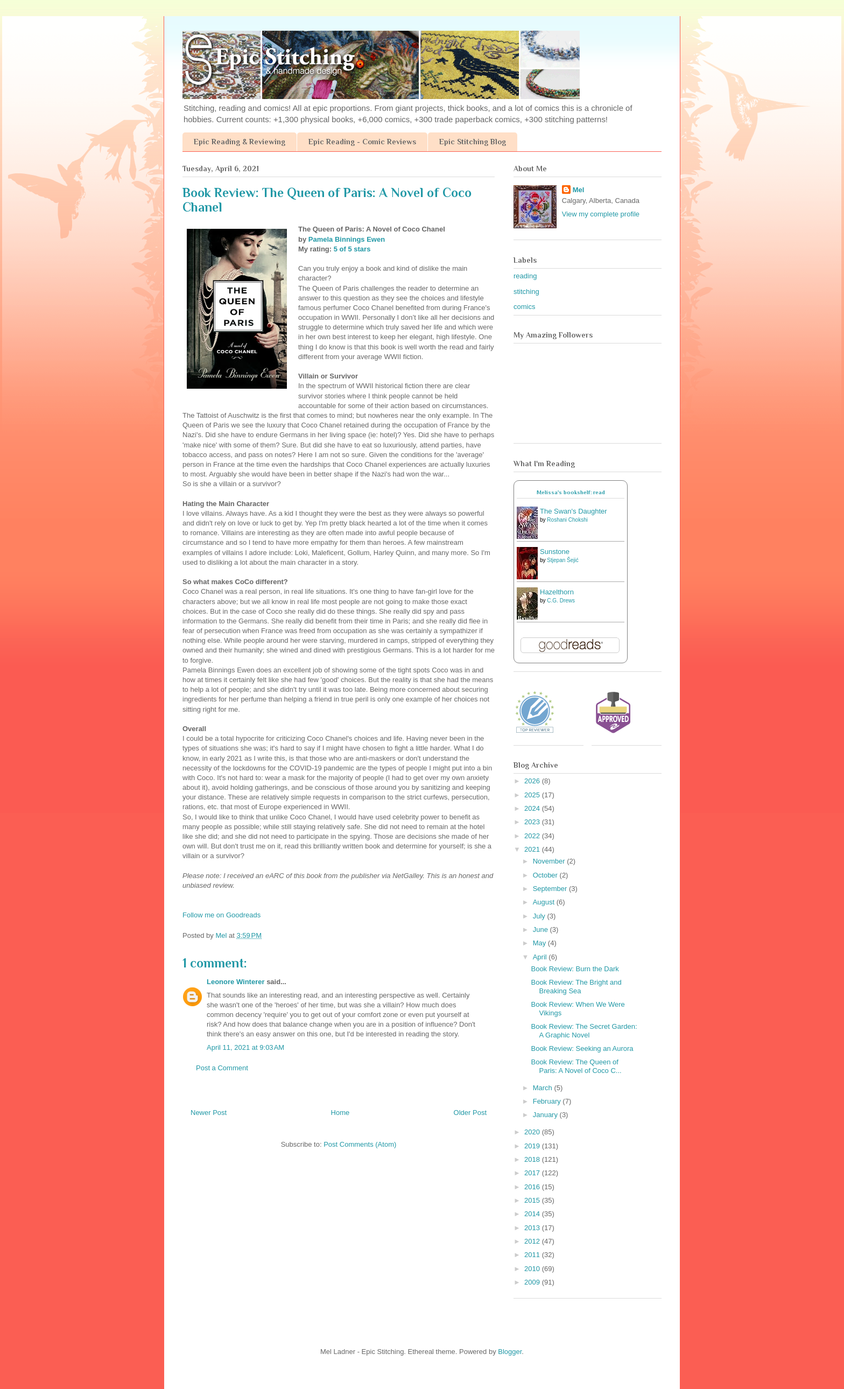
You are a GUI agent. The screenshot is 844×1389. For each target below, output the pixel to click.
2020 (533, 1132)
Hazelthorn (557, 592)
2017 (533, 1173)
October (546, 875)
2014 (533, 1214)
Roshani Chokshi (567, 520)
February (548, 1101)
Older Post (470, 1113)
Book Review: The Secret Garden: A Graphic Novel (584, 1030)
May (540, 943)
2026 (533, 781)
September (551, 889)
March (543, 1088)
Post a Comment (222, 1068)
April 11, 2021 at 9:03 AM (245, 1047)
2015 (533, 1200)
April (541, 957)
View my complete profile (600, 214)
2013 (533, 1228)
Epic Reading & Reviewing (239, 141)
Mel (579, 190)
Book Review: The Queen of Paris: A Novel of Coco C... (576, 1066)
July (540, 916)
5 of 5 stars (352, 249)
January (546, 1115)
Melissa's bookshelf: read (571, 492)
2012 (533, 1241)
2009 (533, 1282)
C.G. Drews (561, 601)
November (550, 861)
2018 (533, 1159)
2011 (533, 1255)
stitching (526, 291)
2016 (533, 1187)
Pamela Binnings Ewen (346, 239)
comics (524, 307)
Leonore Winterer (236, 982)
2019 (533, 1146)
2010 (533, 1269)
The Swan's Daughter (573, 511)
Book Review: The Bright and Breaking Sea (576, 986)
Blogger (510, 1352)
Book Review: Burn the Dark (574, 969)
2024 (533, 808)
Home (340, 1113)
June (541, 929)
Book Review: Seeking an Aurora (582, 1048)
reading (525, 276)
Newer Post (209, 1113)
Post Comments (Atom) (359, 1144)
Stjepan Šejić (562, 560)
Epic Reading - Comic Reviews (362, 141)
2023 (533, 822)
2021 (533, 849)
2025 (533, 795)
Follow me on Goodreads (221, 915)
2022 (533, 836)
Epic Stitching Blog (472, 141)
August (545, 902)
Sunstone (554, 552)
